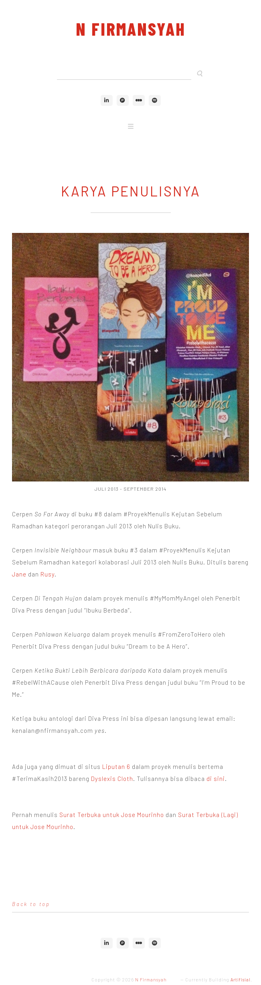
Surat (68, 814)
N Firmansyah (131, 28)
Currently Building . (218, 979)
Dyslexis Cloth (112, 778)
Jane (19, 574)
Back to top (31, 904)
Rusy (47, 574)
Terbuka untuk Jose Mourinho (120, 814)
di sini (215, 778)
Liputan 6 (116, 766)
